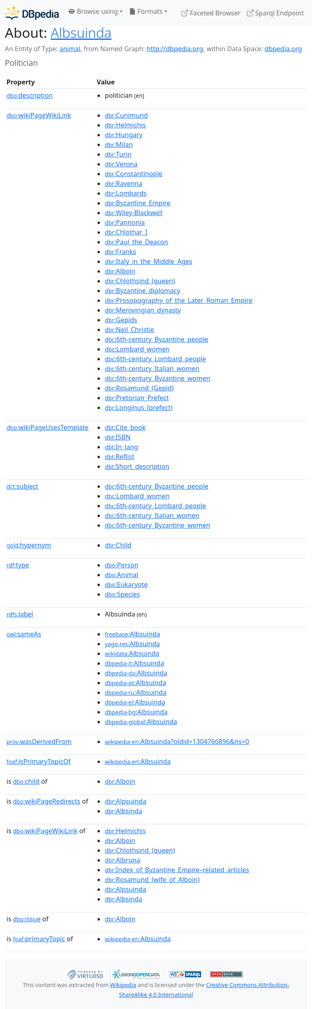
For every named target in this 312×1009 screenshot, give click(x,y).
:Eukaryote (126, 584)
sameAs (23, 634)
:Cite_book (125, 427)
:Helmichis (125, 125)
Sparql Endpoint (275, 13)
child (26, 781)
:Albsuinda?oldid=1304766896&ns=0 (177, 741)
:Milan (119, 144)
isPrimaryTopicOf (38, 761)
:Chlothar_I (126, 232)
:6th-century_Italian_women (152, 368)
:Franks (120, 251)
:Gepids (121, 319)
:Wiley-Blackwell (133, 212)
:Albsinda (123, 810)
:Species (122, 594)
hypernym (28, 545)
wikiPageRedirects (46, 801)
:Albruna (122, 860)
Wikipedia (123, 985)
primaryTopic (39, 938)
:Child (118, 545)
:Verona (121, 164)
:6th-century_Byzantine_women (157, 378)
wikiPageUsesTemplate (47, 427)
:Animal (121, 574)
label (19, 614)
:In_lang (121, 446)
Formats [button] (145, 11)
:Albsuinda (132, 634)
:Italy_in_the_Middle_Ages (148, 261)
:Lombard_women (137, 349)
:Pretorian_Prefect (137, 397)
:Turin (118, 154)
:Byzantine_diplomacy (142, 290)
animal (69, 48)
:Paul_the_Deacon (136, 241)
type (17, 565)
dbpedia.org (283, 48)
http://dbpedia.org (175, 48)
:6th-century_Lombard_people (155, 358)
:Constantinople (133, 173)
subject (22, 486)
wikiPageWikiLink (38, 115)
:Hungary (124, 134)
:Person (122, 565)
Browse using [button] (93, 11)
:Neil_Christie (129, 329)
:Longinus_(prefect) (139, 407)
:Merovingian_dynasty (143, 310)
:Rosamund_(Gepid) (139, 388)
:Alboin (120, 271)
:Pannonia (125, 222)
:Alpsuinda (125, 801)
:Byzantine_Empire (137, 202)
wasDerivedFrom (39, 741)
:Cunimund (126, 115)
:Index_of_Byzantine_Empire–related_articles (177, 869)
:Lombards (126, 193)
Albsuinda (81, 32)
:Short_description (137, 466)
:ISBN (117, 437)
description (29, 95)
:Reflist (119, 456)
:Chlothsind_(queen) (140, 280)
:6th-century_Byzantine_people (156, 339)
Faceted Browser (211, 13)
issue (27, 918)
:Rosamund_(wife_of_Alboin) (152, 879)
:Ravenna (123, 183)
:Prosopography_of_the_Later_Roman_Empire (179, 300)
